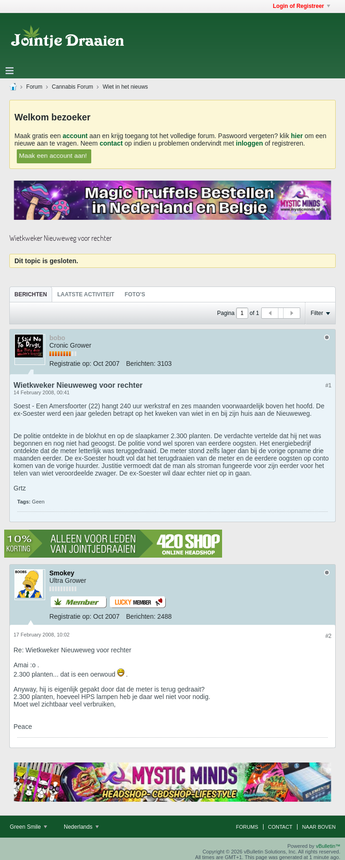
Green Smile (28, 827)
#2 (328, 636)
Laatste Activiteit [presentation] (86, 294)
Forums (247, 827)
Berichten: (141, 363)
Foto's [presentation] (135, 294)
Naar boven (319, 827)
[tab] (30, 294)
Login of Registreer (301, 6)
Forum (34, 87)
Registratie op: (70, 363)
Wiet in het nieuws (125, 87)
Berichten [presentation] (30, 294)
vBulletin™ (328, 846)
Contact (280, 827)
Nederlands (81, 827)
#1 (328, 385)
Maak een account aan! (52, 155)
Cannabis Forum (72, 87)
